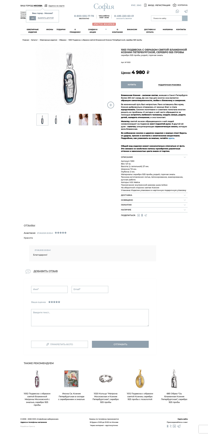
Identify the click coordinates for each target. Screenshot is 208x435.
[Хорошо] (57, 302)
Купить (132, 84)
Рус (133, 5)
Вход (148, 5)
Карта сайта (183, 419)
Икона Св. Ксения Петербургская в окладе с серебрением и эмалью (71, 396)
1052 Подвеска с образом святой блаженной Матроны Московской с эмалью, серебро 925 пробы (37, 399)
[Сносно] (52, 302)
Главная (25, 40)
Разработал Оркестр (27, 426)
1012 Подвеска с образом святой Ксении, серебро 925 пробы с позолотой (140, 396)
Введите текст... (41, 312)
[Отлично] (59, 302)
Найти (185, 18)
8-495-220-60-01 (124, 16)
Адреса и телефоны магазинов (33, 422)
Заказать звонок (124, 18)
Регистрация (162, 5)
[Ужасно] (49, 302)
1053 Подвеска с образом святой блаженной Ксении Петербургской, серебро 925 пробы (105, 40)
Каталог (34, 40)
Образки (62, 40)
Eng (139, 5)
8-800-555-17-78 (84, 16)
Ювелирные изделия (48, 40)
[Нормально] (54, 302)
